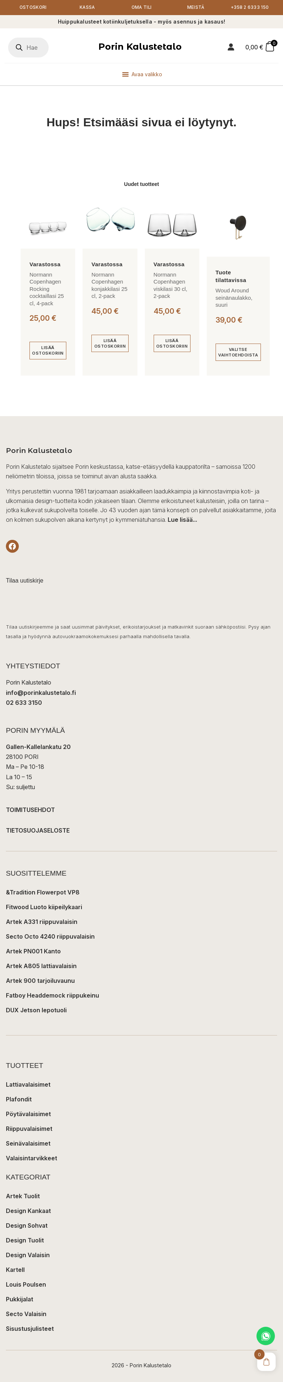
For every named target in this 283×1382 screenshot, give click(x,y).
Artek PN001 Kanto (33, 951)
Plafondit (19, 1099)
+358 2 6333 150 (250, 7)
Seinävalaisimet (28, 1143)
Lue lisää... (182, 520)
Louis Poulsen (26, 1284)
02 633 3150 (24, 703)
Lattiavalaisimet (28, 1085)
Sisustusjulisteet (30, 1329)
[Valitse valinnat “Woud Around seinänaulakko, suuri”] (238, 352)
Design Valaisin (28, 1255)
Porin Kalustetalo (140, 46)
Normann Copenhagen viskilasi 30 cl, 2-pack (171, 285)
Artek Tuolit (23, 1196)
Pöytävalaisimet (28, 1114)
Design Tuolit (25, 1240)
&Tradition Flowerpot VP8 (43, 892)
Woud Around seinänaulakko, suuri (234, 298)
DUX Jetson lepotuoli (36, 1010)
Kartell (15, 1270)
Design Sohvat (27, 1226)
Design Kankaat (28, 1211)
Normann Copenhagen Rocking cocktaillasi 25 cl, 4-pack (46, 288)
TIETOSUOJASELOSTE (38, 830)
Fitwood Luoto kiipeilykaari (44, 907)
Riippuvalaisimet (29, 1129)
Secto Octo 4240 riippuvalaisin (50, 936)
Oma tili (141, 7)
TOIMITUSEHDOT (30, 810)
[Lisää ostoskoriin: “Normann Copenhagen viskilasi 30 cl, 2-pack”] (172, 343)
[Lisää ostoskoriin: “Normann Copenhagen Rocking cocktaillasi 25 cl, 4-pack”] (47, 350)
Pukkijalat (19, 1299)
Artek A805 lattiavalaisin (41, 966)
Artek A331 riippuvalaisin (41, 922)
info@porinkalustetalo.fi (41, 692)
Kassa (87, 7)
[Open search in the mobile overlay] (28, 47)
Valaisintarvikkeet (31, 1158)
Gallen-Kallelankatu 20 (38, 747)
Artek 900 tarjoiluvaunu (40, 981)
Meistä (196, 7)
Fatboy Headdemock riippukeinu (52, 995)
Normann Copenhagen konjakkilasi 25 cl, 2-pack (109, 285)
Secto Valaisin (26, 1314)
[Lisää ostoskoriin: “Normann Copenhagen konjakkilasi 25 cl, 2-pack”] (109, 343)
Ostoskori (33, 7)
